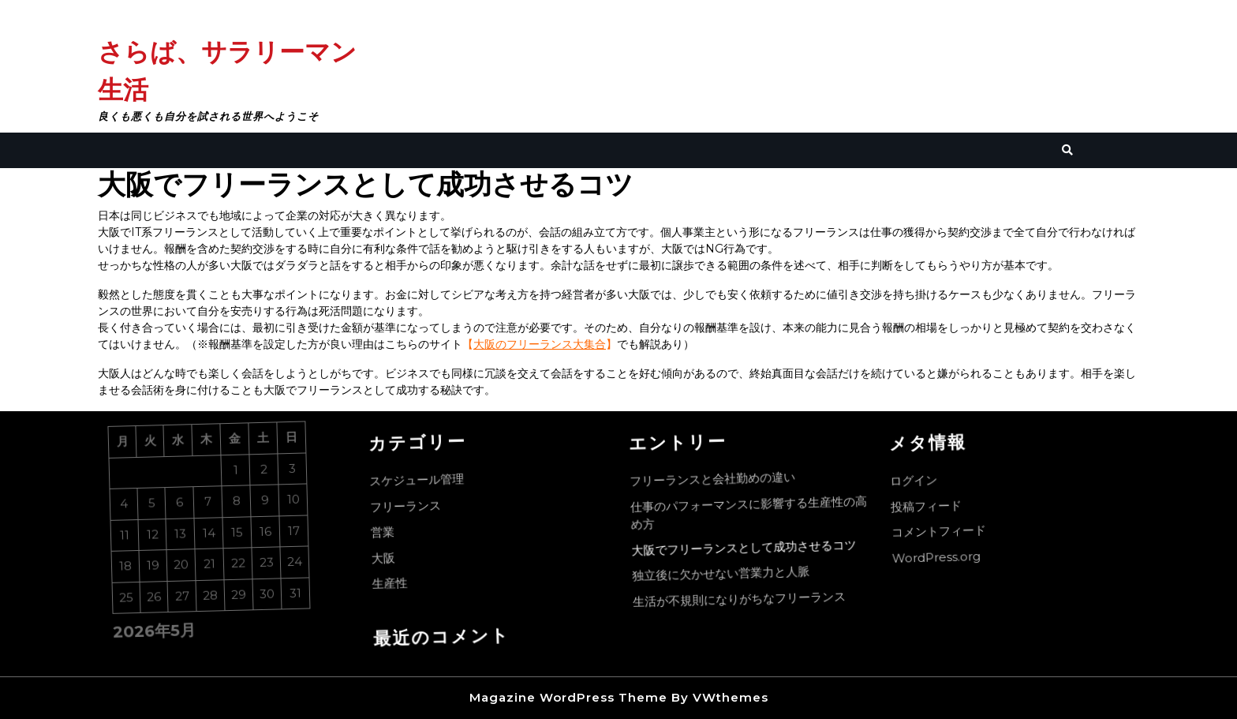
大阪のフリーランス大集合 (539, 344)
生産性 (398, 587)
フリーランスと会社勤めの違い (716, 479)
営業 (388, 537)
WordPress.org (943, 560)
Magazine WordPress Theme (568, 697)
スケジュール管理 (420, 483)
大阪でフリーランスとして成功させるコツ (750, 547)
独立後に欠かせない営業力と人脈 (729, 574)
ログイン (917, 485)
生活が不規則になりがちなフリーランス (748, 598)
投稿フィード (930, 510)
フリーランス (410, 510)
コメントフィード (944, 534)
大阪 (390, 562)
